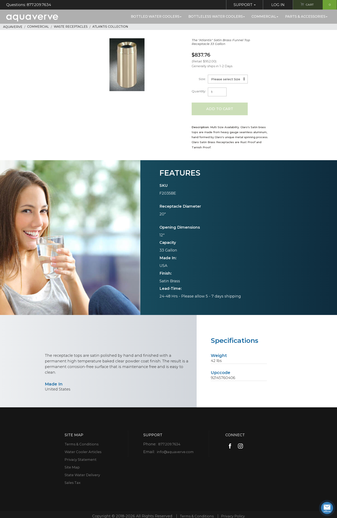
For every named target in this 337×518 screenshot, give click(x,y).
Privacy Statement (80, 460)
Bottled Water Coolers (156, 17)
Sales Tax (72, 483)
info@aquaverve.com (175, 452)
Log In (274, 4)
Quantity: (199, 91)
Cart (320, 5)
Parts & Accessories (306, 17)
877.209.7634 (169, 444)
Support (241, 4)
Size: (202, 79)
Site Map (71, 467)
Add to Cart (219, 109)
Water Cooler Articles (83, 452)
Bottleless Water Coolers (216, 17)
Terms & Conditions (81, 444)
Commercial (264, 17)
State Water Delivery (82, 475)
